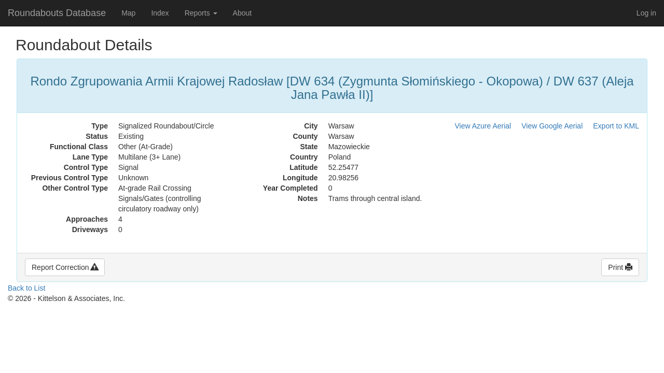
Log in (646, 13)
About (242, 13)
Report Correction (65, 267)
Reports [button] (201, 13)
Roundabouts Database (57, 13)
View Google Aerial (552, 126)
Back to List (26, 288)
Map (128, 13)
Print (620, 267)
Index (160, 13)
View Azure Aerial (483, 126)
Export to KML (616, 126)
